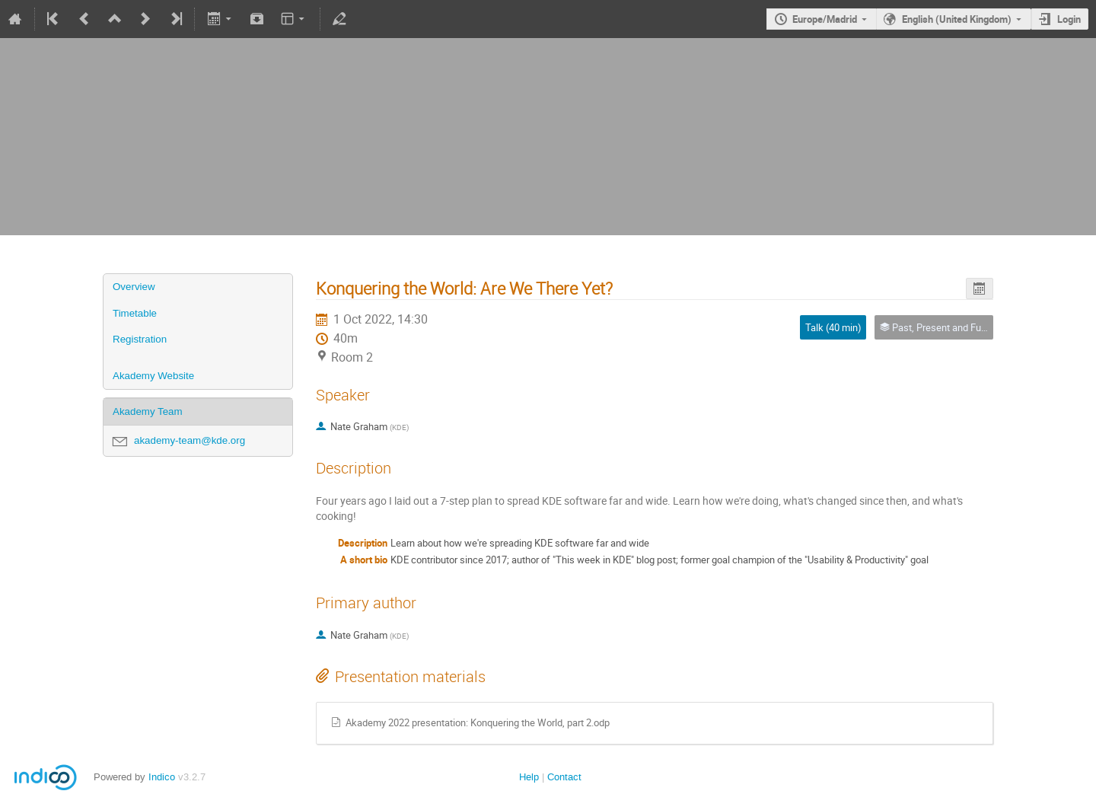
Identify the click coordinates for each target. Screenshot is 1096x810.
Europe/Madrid (824, 19)
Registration (140, 339)
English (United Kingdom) (957, 19)
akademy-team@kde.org (189, 440)
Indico (161, 776)
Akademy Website (153, 375)
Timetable (135, 313)
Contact (564, 776)
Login (1069, 19)
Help (529, 776)
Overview (134, 286)
